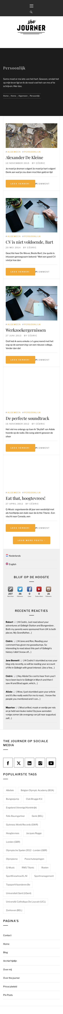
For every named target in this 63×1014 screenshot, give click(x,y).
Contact (7, 935)
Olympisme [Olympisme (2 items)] (12, 858)
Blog (5, 952)
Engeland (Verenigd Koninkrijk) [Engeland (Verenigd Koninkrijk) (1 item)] (21, 807)
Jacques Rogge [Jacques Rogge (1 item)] (34, 833)
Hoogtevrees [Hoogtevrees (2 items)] (12, 833)
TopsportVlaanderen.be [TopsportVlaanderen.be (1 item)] (18, 884)
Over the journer (11, 978)
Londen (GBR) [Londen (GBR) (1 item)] (13, 841)
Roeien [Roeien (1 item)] (44, 867)
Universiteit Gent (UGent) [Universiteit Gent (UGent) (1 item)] (18, 893)
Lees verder (20, 184)
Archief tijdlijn (10, 960)
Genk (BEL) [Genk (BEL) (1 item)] (37, 816)
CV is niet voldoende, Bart (29, 242)
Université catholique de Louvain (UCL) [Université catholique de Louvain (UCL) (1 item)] (26, 901)
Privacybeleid (10, 986)
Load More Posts (31, 540)
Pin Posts (8, 995)
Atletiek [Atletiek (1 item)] (10, 790)
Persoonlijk (32, 152)
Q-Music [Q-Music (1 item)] (10, 867)
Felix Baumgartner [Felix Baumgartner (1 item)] (15, 816)
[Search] (31, 12)
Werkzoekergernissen (26, 330)
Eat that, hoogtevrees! (25, 498)
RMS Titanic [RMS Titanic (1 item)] (28, 867)
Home (6, 944)
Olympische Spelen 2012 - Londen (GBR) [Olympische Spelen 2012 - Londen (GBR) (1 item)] (26, 850)
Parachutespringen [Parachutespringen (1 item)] (34, 858)
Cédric (40, 163)
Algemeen (14, 152)
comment (43, 184)
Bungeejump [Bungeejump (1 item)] (12, 799)
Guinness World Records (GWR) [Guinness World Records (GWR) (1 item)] (22, 824)
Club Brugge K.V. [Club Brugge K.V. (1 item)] (34, 799)
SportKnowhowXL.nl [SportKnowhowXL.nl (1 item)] (16, 876)
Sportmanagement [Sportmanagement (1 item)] (44, 876)
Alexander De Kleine (24, 157)
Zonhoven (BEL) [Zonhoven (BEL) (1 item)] (14, 910)
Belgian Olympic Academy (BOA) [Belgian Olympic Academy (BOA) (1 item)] (37, 790)
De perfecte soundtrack (27, 418)
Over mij (7, 969)
